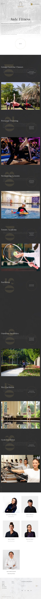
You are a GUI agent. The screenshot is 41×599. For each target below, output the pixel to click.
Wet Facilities (20, 415)
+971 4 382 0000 (4, 586)
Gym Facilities (20, 468)
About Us (13, 581)
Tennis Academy (20, 257)
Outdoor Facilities (20, 362)
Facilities (20, 308)
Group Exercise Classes (20, 96)
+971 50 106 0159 (4, 588)
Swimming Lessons (20, 205)
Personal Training (20, 151)
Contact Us (3, 581)
